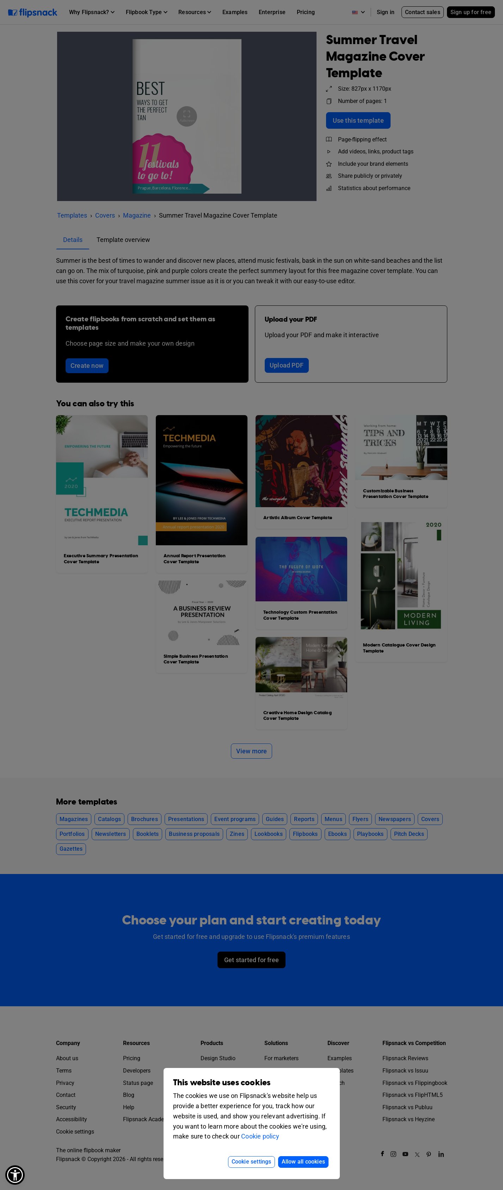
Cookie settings (251, 1161)
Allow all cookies (303, 1161)
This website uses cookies (222, 1082)
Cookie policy (260, 1136)
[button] (15, 1175)
